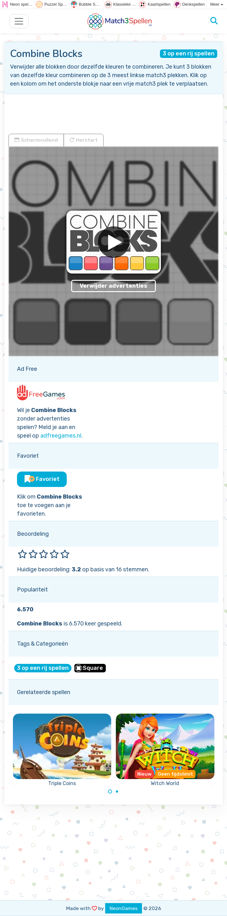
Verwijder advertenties (113, 285)
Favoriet (42, 479)
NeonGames (124, 908)
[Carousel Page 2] (117, 791)
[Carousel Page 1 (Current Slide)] (110, 791)
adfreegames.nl (60, 435)
